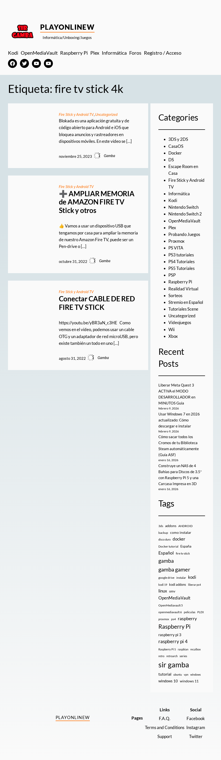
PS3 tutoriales (181, 254)
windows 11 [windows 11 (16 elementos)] (189, 681)
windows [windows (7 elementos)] (195, 674)
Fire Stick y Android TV (76, 114)
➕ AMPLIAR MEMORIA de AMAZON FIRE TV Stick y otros (96, 202)
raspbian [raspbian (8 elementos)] (183, 649)
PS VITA (175, 247)
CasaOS (175, 146)
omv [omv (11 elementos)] (172, 591)
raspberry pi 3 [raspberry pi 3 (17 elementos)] (169, 634)
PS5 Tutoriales (181, 268)
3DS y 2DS (178, 139)
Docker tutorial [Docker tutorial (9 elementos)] (168, 546)
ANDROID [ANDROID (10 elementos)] (185, 526)
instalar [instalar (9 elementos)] (181, 577)
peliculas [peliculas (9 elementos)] (189, 612)
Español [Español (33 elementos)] (166, 553)
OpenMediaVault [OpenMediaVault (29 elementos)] (174, 597)
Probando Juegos (184, 234)
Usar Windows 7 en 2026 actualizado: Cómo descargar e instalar (179, 420)
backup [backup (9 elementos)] (163, 533)
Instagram (195, 727)
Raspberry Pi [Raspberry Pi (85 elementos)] (174, 626)
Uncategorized (106, 114)
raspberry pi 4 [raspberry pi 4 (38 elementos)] (173, 641)
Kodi (172, 200)
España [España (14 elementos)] (185, 546)
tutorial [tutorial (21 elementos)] (164, 674)
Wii (171, 329)
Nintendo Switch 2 (185, 213)
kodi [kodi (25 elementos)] (192, 577)
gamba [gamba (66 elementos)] (166, 561)
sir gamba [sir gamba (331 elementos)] (173, 664)
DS (171, 159)
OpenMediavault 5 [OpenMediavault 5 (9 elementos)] (170, 605)
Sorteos (175, 295)
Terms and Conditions (164, 727)
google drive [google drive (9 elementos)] (166, 577)
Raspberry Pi (180, 281)
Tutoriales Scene (183, 309)
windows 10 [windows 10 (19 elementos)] (168, 681)
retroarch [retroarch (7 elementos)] (172, 656)
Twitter (196, 736)
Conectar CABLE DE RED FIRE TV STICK (97, 303)
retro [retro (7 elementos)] (161, 656)
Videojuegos (179, 322)
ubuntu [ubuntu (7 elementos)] (177, 674)
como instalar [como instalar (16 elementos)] (180, 532)
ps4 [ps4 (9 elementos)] (173, 619)
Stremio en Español (185, 302)
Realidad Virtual (183, 288)
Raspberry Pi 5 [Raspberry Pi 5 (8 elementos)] (167, 649)
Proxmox (176, 241)
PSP (172, 275)
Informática (179, 193)
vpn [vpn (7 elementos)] (186, 674)
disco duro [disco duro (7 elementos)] (164, 539)
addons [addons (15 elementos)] (170, 526)
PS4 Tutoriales (181, 261)
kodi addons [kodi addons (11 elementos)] (177, 584)
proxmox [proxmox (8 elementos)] (163, 619)
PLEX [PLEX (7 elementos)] (200, 612)
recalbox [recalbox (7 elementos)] (195, 649)
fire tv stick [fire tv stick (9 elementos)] (183, 553)
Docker (175, 153)
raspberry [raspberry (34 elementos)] (187, 618)
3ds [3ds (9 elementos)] (160, 526)
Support (164, 736)
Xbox (173, 336)
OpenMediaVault (184, 220)
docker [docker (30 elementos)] (179, 539)
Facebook (196, 718)
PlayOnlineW (67, 27)
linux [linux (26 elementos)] (162, 590)
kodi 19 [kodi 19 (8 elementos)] (162, 584)
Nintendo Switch (183, 207)
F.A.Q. (164, 718)
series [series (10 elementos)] (183, 656)
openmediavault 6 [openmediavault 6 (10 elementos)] (170, 612)
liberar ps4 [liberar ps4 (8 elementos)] (194, 584)
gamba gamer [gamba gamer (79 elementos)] (174, 569)
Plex (172, 227)
